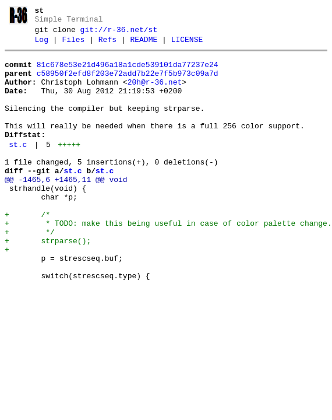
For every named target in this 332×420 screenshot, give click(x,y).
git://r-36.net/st (119, 33)
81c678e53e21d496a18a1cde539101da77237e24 (127, 71)
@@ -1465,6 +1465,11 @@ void (66, 207)
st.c (18, 167)
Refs (107, 45)
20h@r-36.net (155, 93)
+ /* (27, 249)
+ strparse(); (48, 281)
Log (41, 45)
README (143, 45)
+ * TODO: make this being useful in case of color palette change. (168, 260)
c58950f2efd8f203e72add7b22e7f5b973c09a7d (127, 82)
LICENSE (187, 45)
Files (73, 45)
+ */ (30, 270)
